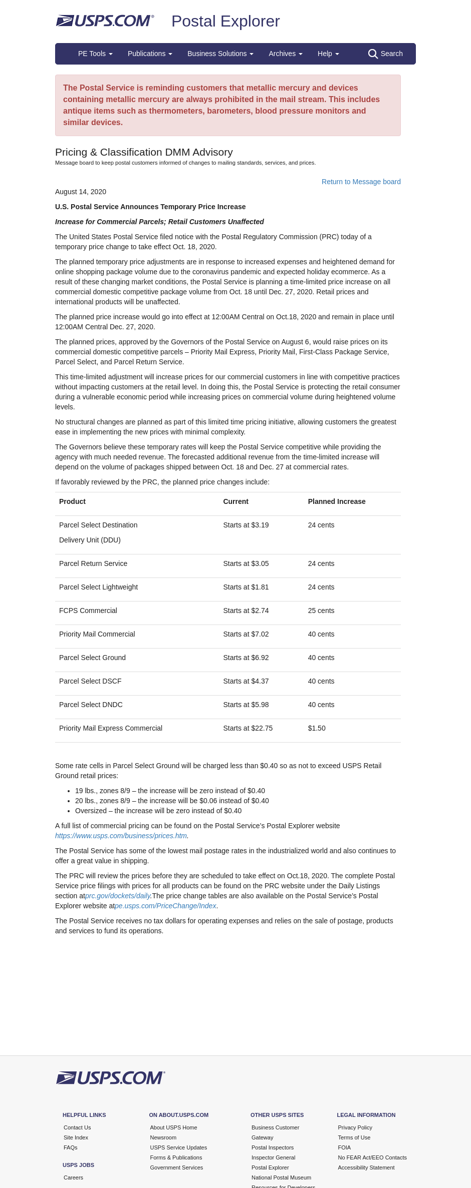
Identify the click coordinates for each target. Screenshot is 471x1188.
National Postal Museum (281, 1177)
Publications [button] (150, 54)
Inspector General (273, 1157)
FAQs (71, 1147)
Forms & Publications (176, 1157)
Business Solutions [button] (220, 54)
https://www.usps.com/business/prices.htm (121, 836)
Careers (73, 1177)
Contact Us (77, 1127)
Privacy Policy (355, 1127)
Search (385, 54)
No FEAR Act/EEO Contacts (372, 1157)
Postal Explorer (225, 21)
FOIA (344, 1147)
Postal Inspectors (273, 1147)
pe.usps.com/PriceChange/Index (165, 906)
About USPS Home (173, 1127)
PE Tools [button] (95, 54)
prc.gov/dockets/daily (117, 896)
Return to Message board (361, 182)
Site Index (76, 1137)
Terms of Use (354, 1137)
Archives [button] (286, 54)
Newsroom (163, 1137)
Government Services (176, 1167)
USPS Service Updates (178, 1147)
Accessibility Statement (366, 1167)
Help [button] (328, 54)
